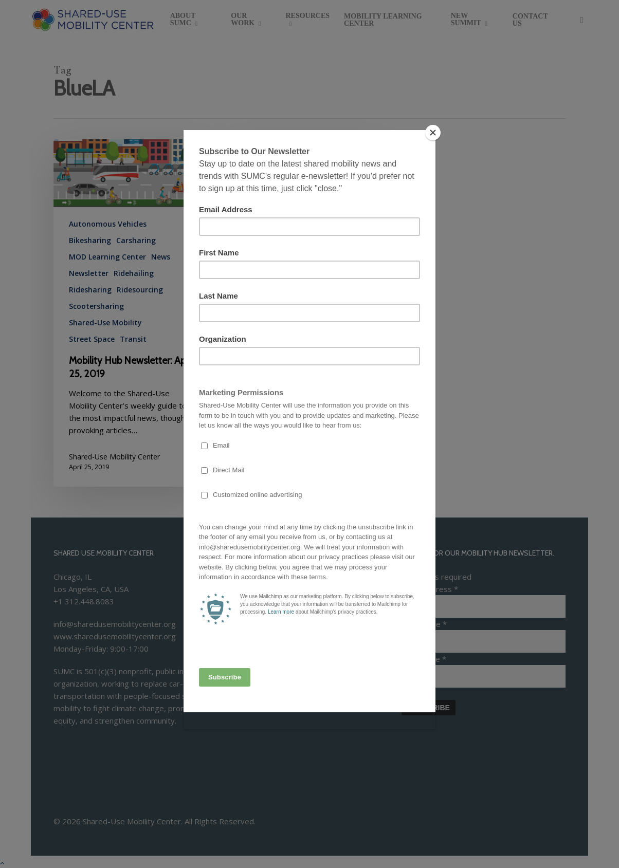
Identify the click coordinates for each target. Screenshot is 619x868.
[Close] (433, 132)
